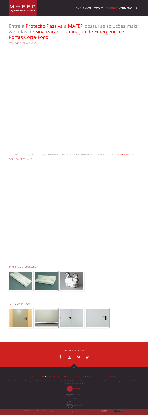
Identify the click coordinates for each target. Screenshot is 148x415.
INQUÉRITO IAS (53, 376)
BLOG (41, 376)
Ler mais (118, 411)
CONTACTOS (125, 8)
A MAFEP (87, 8)
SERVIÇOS (98, 8)
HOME (77, 8)
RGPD (101, 376)
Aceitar (104, 411)
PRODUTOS (111, 8)
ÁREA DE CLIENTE (71, 376)
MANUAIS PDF (89, 376)
